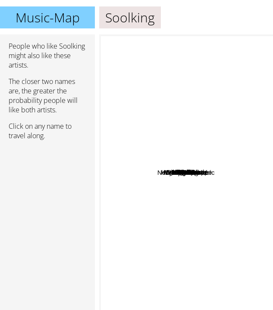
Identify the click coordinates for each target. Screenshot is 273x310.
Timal (213, 197)
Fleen (243, 191)
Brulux (209, 136)
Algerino (147, 86)
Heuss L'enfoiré (199, 238)
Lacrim (190, 143)
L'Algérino (117, 135)
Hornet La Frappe (184, 185)
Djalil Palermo (219, 42)
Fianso (232, 130)
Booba (141, 185)
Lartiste (158, 64)
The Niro (204, 170)
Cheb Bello (191, 40)
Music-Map (48, 17)
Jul (198, 229)
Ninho (214, 243)
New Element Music (131, 272)
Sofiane (140, 170)
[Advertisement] (47, 192)
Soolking (186, 172)
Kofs (226, 62)
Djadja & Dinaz (218, 259)
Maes (195, 247)
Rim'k (120, 283)
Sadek (165, 122)
